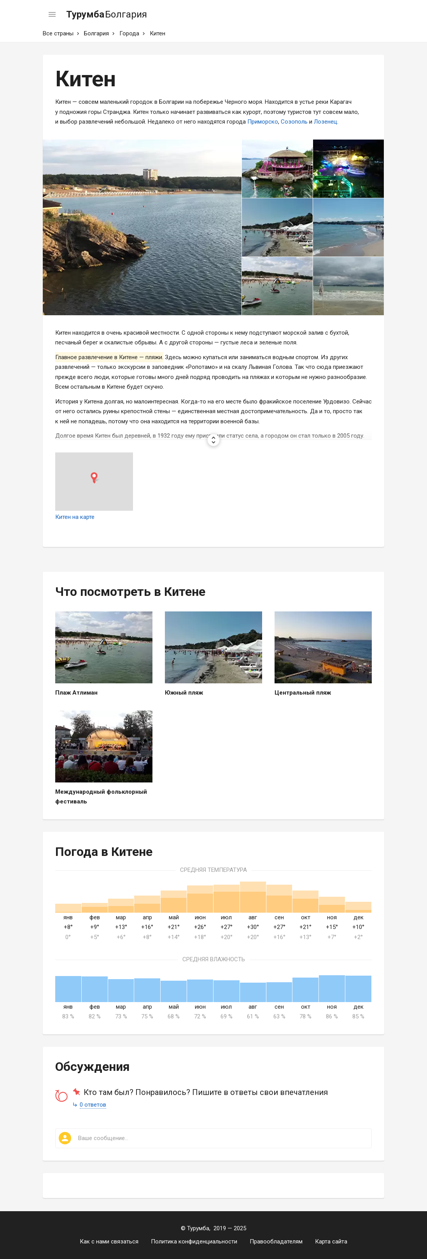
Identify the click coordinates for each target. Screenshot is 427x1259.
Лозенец (325, 121)
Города (129, 33)
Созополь (294, 121)
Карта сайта (331, 1241)
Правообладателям (276, 1241)
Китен (157, 33)
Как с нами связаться (109, 1241)
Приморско (262, 121)
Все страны (58, 33)
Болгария (96, 33)
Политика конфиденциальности (194, 1241)
